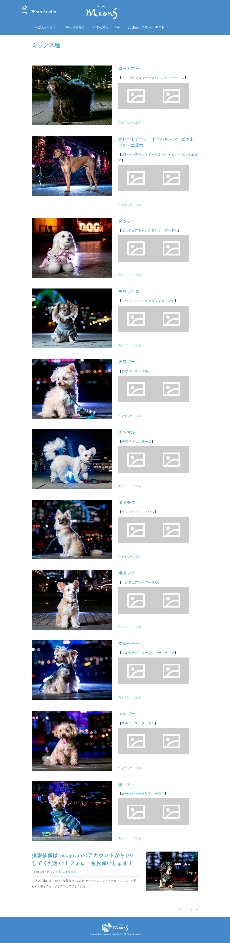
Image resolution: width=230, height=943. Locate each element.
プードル (178, 78)
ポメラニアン (131, 512)
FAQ (117, 27)
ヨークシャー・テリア (158, 653)
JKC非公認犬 (99, 27)
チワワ (126, 301)
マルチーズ (143, 441)
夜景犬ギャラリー (46, 27)
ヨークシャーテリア (136, 793)
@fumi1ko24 (68, 871)
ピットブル (179, 154)
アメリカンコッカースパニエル (145, 78)
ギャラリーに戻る (129, 122)
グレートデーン (133, 154)
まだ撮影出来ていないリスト (145, 27)
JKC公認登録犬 (74, 27)
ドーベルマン (158, 154)
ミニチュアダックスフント (141, 230)
